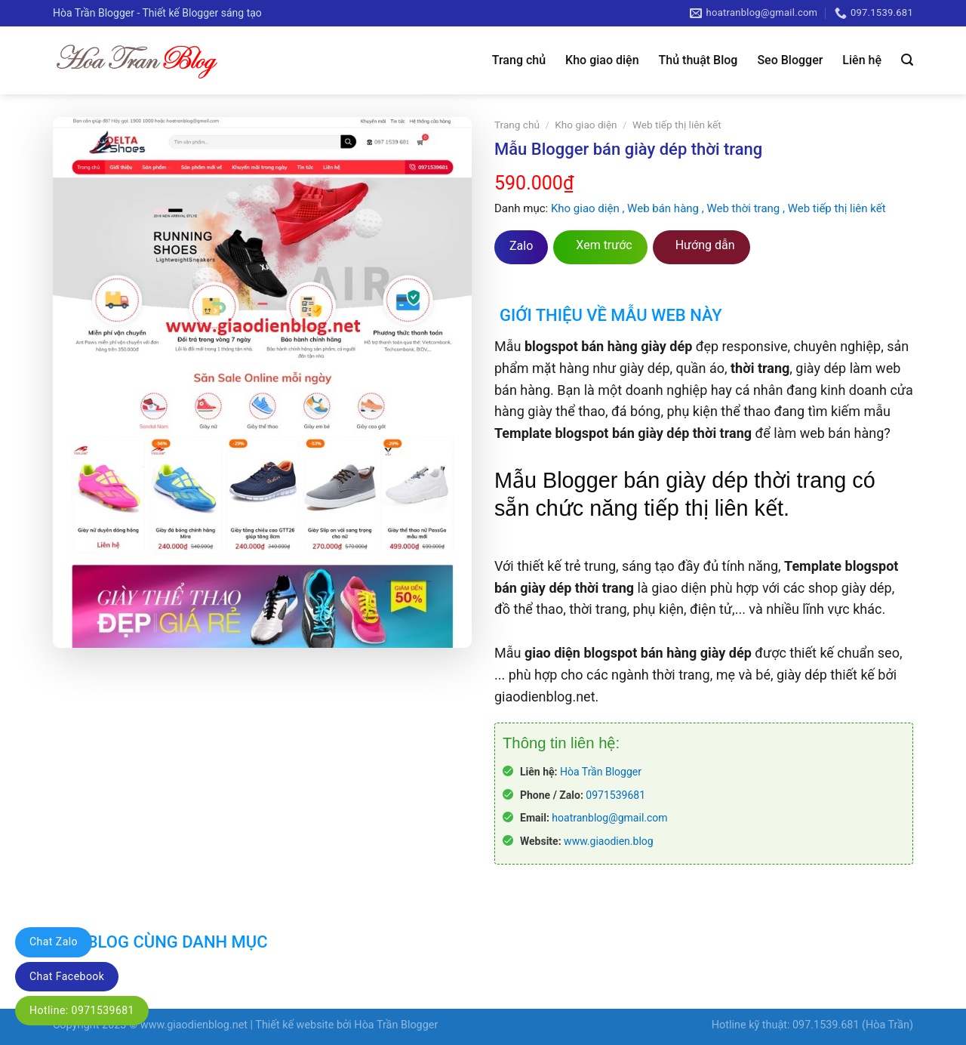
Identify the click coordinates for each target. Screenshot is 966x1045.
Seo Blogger (790, 60)
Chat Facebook (66, 976)
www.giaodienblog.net (194, 1025)
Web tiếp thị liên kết (676, 125)
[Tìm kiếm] (907, 60)
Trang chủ (519, 60)
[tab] (608, 306)
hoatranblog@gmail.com (609, 818)
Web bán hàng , (666, 208)
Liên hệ (861, 60)
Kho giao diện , (589, 208)
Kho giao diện (601, 60)
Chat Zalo (53, 942)
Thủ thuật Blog (698, 60)
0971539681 (615, 795)
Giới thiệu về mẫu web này (611, 315)
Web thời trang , (746, 208)
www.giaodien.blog (609, 841)
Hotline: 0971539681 (81, 1010)
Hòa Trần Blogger (600, 772)
